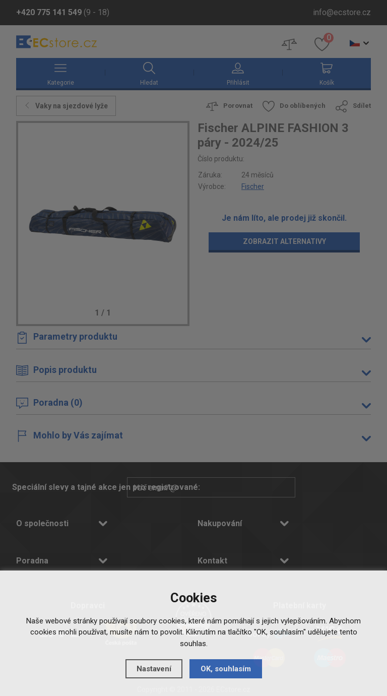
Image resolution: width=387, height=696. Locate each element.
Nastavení (154, 668)
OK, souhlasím (226, 668)
